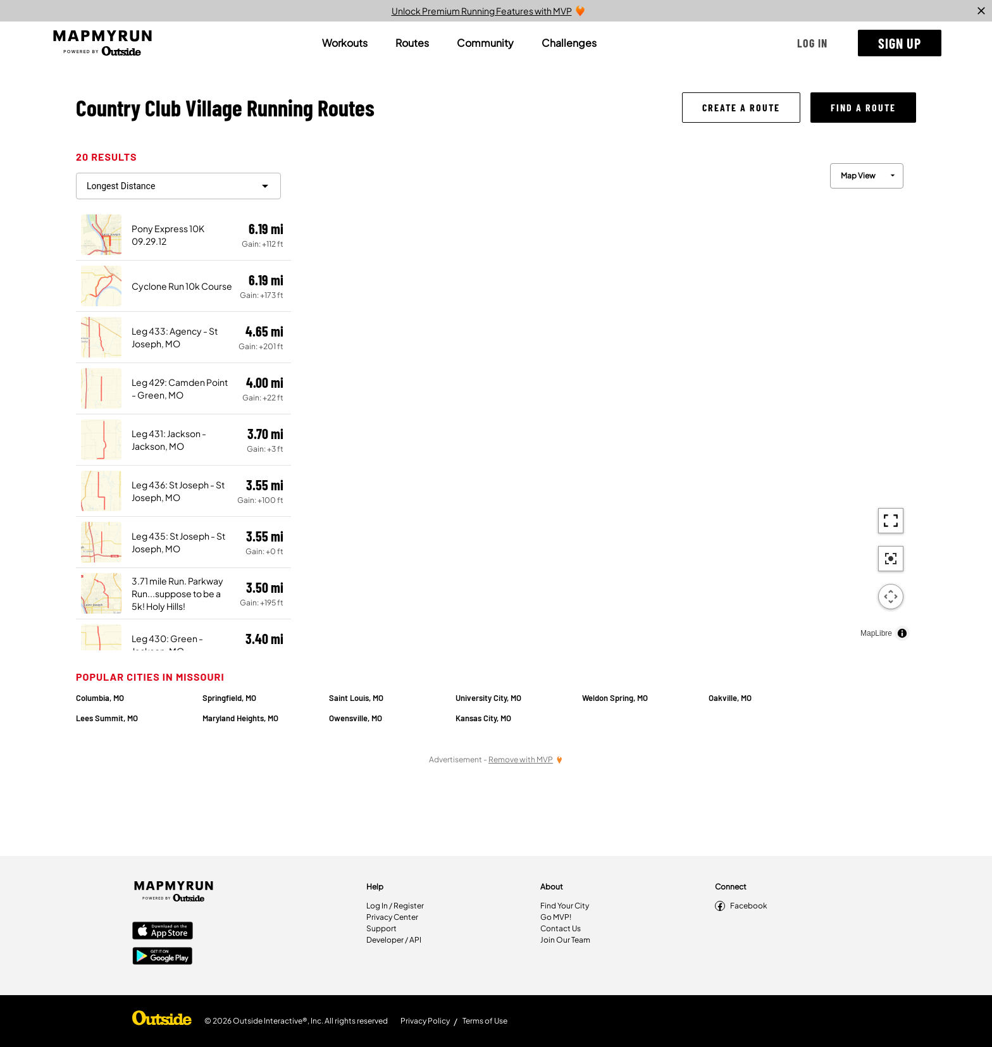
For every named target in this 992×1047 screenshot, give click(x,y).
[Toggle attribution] (902, 633)
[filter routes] (178, 186)
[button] (812, 43)
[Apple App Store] (162, 932)
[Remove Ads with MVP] (525, 759)
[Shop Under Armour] (162, 1021)
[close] (981, 11)
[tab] (344, 43)
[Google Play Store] (162, 957)
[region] (603, 399)
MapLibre (876, 633)
